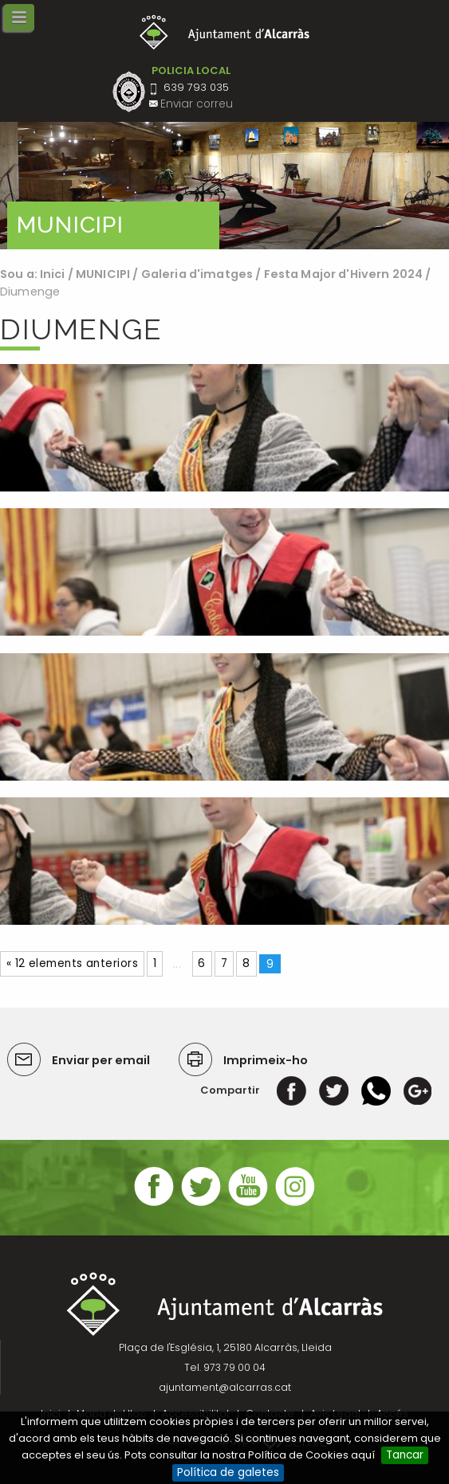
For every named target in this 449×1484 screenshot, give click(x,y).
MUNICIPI (103, 274)
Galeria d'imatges (197, 274)
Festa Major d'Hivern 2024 (343, 274)
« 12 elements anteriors (72, 963)
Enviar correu (196, 104)
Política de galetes (228, 1472)
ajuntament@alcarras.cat (225, 1387)
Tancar (404, 1454)
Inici (52, 274)
